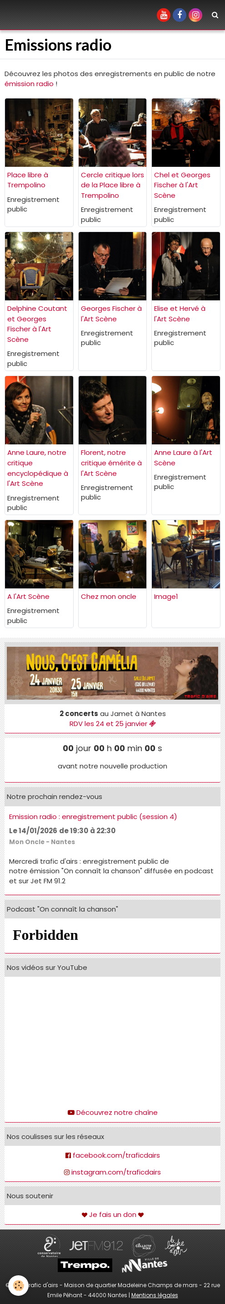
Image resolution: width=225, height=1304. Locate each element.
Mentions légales (154, 1295)
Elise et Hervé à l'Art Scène (179, 314)
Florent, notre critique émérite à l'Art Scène (111, 463)
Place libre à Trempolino (27, 180)
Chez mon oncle (108, 596)
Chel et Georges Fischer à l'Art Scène (182, 185)
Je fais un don (112, 1214)
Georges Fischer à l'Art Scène (111, 314)
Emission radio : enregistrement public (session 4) (93, 816)
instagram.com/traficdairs (116, 1172)
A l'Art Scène (28, 596)
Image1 (166, 596)
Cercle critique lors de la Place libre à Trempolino (112, 185)
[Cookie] (18, 1285)
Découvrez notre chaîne (117, 1112)
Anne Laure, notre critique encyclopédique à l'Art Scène (37, 468)
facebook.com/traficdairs (116, 1155)
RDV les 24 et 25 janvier (113, 723)
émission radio (29, 83)
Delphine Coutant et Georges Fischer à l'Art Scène (37, 324)
